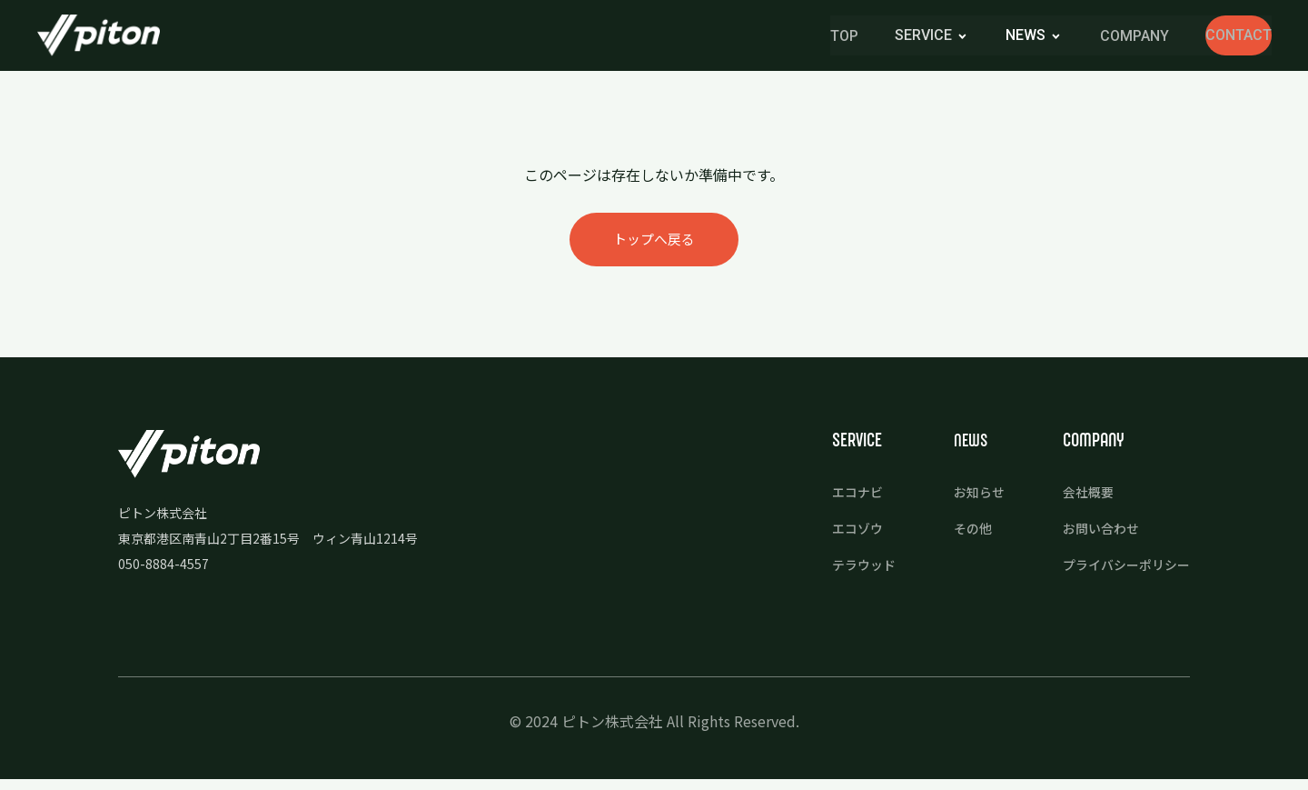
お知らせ (968, 497)
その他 (961, 533)
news (961, 36)
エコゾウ (842, 533)
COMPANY (1070, 36)
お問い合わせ (1094, 533)
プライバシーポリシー (1122, 568)
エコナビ (842, 497)
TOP (779, 36)
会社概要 (1081, 497)
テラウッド (849, 568)
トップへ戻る (654, 244)
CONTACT (1207, 36)
